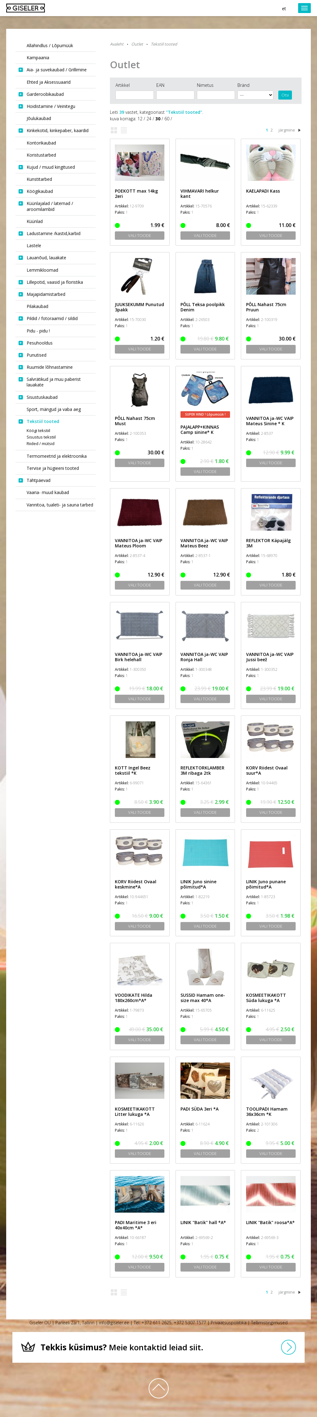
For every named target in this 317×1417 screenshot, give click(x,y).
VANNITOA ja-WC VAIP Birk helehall (138, 656)
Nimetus (205, 85)
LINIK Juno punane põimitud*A (266, 884)
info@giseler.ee (114, 1323)
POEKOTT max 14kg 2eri (136, 193)
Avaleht (117, 44)
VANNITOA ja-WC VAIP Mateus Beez (204, 543)
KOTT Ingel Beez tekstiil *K (132, 770)
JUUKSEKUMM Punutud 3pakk (139, 307)
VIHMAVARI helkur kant (199, 193)
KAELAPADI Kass (263, 191)
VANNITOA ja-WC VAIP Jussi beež (269, 656)
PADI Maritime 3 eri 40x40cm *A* (135, 1225)
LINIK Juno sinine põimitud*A (198, 884)
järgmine (287, 130)
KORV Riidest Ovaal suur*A (267, 770)
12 (139, 119)
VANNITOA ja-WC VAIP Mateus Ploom (138, 543)
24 (148, 119)
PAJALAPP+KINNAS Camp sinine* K (199, 429)
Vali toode (139, 235)
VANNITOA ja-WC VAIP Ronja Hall (204, 656)
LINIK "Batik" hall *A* (203, 1222)
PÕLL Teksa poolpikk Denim (202, 307)
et (284, 8)
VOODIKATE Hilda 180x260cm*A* (133, 997)
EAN (160, 85)
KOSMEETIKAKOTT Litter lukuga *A (135, 1111)
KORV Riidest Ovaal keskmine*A (135, 884)
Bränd (243, 85)
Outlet (137, 44)
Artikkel (122, 85)
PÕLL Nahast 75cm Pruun (266, 307)
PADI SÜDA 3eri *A (199, 1109)
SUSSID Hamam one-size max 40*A (202, 997)
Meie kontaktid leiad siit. (122, 1347)
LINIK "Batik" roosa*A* (270, 1222)
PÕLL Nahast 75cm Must (135, 420)
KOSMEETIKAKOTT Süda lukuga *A (266, 997)
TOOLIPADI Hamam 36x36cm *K (267, 1111)
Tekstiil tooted (164, 44)
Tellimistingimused (269, 1323)
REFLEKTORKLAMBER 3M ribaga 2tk (202, 770)
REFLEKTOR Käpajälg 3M (268, 543)
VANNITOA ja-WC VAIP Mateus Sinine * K (269, 420)
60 (166, 119)
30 (157, 119)
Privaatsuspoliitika (228, 1323)
